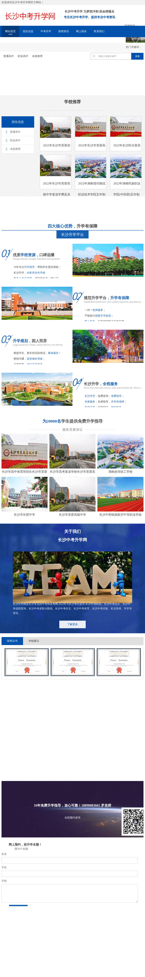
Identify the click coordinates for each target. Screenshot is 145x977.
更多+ (40, 763)
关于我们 (117, 42)
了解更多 (72, 631)
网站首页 (10, 31)
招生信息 (28, 31)
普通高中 (15, 131)
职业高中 (15, 140)
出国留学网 (45, 929)
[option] (27, 662)
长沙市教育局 (25, 929)
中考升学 (46, 31)
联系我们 (99, 31)
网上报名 (81, 31)
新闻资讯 (63, 31)
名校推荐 (15, 149)
